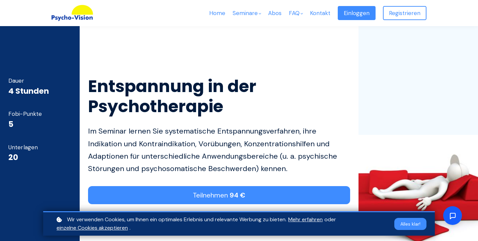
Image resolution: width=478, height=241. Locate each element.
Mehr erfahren (305, 219)
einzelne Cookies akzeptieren (92, 227)
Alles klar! (410, 224)
